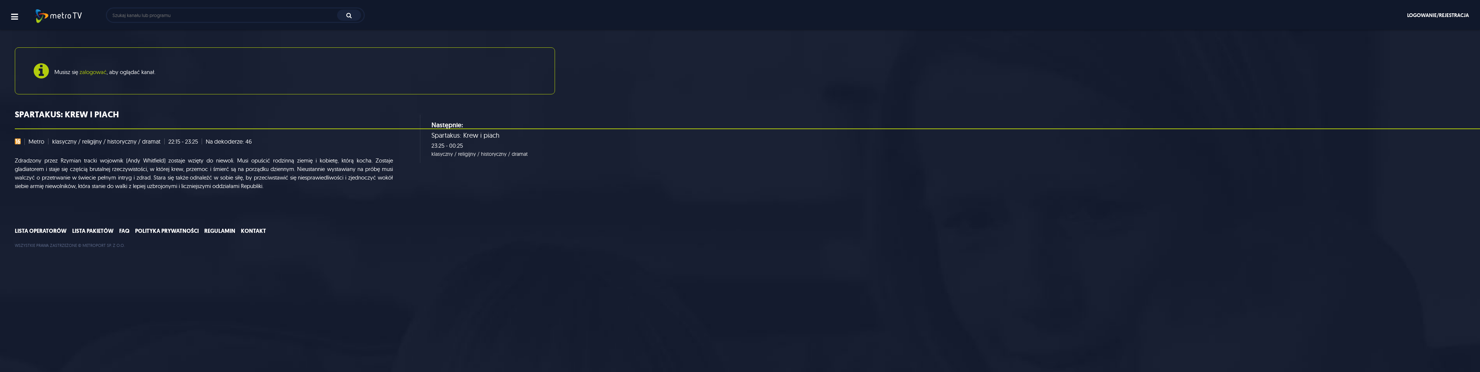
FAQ (124, 231)
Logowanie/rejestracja (1438, 15)
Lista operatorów (41, 231)
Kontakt (253, 231)
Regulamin (219, 231)
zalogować (93, 72)
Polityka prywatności (167, 231)
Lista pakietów (93, 231)
